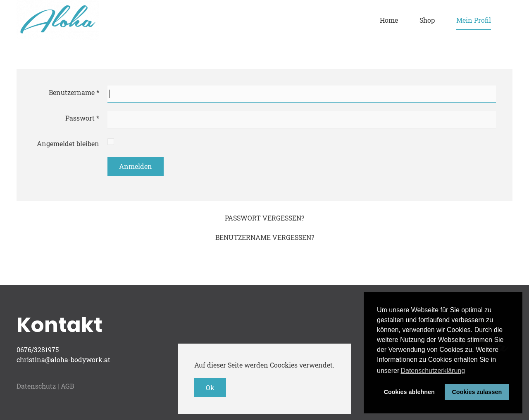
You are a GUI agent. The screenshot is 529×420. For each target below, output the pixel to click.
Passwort (82, 118)
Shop (427, 20)
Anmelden (135, 166)
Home (389, 20)
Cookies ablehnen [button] (409, 392)
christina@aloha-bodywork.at (63, 359)
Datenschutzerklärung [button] (432, 370)
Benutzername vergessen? (264, 237)
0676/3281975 (38, 349)
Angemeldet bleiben (68, 143)
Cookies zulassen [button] (477, 392)
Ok (210, 387)
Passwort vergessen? (264, 218)
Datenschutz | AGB (45, 386)
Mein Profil (473, 20)
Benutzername (74, 92)
